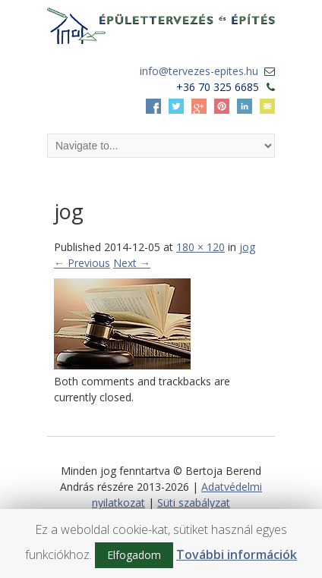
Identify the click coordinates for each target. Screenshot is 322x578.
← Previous (82, 263)
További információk (236, 554)
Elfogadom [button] (134, 555)
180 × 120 (200, 247)
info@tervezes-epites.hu (199, 71)
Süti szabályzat (193, 502)
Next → (131, 263)
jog (247, 247)
